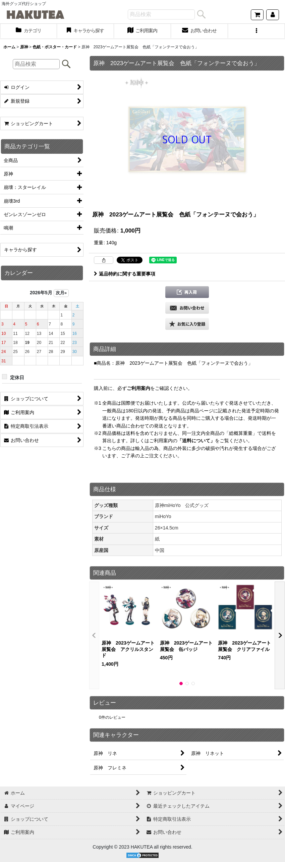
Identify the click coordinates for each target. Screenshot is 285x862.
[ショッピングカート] (257, 14)
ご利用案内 (138, 388)
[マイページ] (272, 14)
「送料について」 (196, 440)
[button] (256, 31)
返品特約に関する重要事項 (124, 273)
